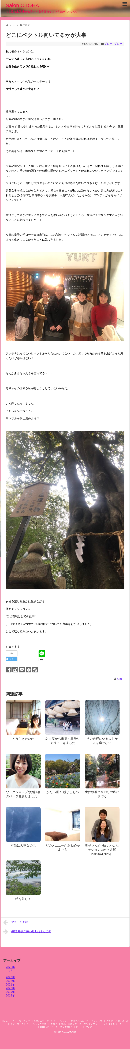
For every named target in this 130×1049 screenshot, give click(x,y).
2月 (11, 970)
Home (5, 1021)
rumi (119, 678)
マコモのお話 (15, 922)
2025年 (10, 967)
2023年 (10, 977)
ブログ (108, 43)
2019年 (10, 991)
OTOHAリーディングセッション (50, 1021)
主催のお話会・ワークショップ (86, 1021)
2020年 (10, 988)
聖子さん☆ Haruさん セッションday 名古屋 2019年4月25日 (102, 850)
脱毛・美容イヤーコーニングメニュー (80, 1024)
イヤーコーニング (21, 1021)
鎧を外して (23, 899)
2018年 (10, 995)
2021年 (10, 984)
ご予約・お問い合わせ (117, 1021)
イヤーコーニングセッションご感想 (28, 1024)
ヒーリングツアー (85, 1027)
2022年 (10, 980)
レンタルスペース (113, 1024)
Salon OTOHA (22, 5)
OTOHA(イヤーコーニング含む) (56, 1027)
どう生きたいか (23, 738)
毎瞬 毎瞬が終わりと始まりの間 (27, 932)
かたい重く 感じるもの (62, 792)
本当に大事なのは (23, 845)
